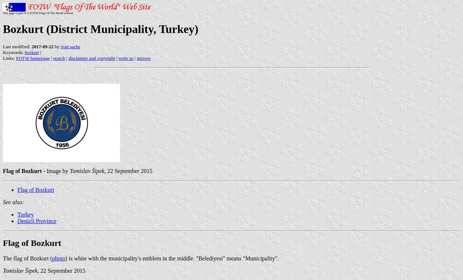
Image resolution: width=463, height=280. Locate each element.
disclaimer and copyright (91, 58)
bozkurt (32, 52)
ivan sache (71, 46)
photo (58, 258)
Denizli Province (36, 221)
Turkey (25, 214)
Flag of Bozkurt (35, 190)
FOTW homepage (33, 58)
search (59, 58)
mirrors (143, 58)
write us (126, 58)
